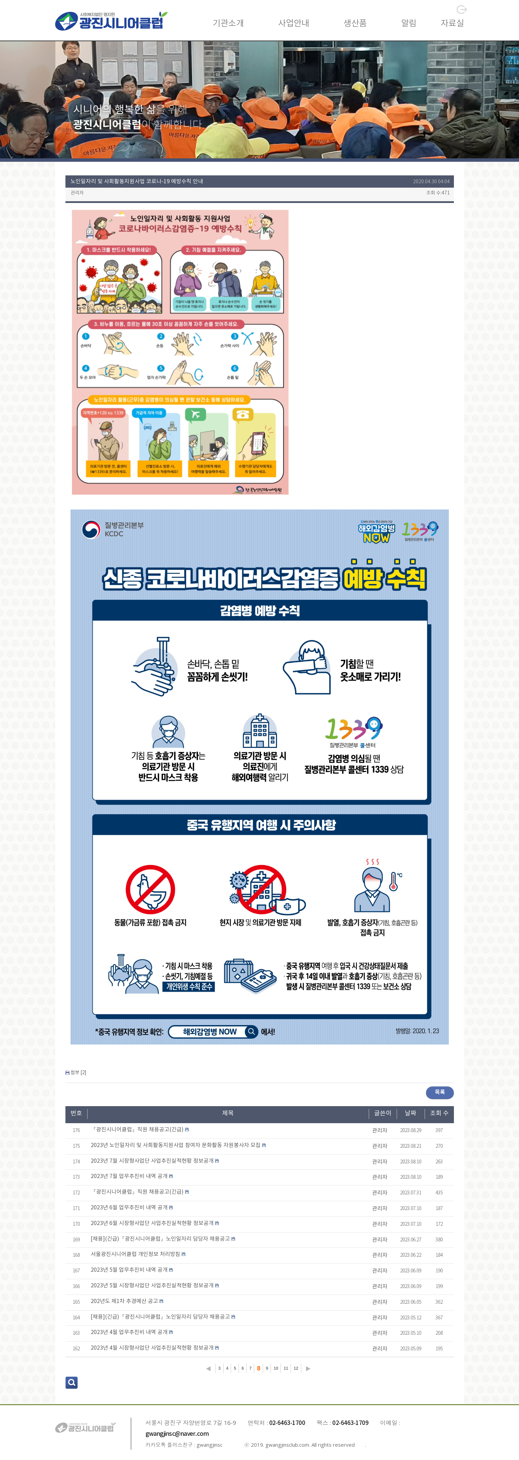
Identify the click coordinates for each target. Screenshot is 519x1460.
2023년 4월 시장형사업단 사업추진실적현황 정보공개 (152, 1348)
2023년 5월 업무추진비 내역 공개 (129, 1270)
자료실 (452, 24)
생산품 (355, 24)
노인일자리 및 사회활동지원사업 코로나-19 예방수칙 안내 (137, 181)
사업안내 (293, 24)
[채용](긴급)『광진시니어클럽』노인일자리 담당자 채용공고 (160, 1239)
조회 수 (439, 1113)
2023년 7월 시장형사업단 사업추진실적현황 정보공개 (152, 1161)
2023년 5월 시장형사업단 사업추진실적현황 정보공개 (152, 1286)
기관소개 (228, 24)
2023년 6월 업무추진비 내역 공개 (129, 1208)
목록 (440, 1092)
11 (286, 1368)
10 (276, 1368)
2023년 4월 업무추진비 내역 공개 (129, 1332)
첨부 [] (78, 1073)
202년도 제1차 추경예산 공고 (124, 1301)
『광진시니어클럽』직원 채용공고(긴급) (137, 1130)
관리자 (77, 193)
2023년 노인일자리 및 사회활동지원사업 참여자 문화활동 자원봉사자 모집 (176, 1145)
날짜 (410, 1113)
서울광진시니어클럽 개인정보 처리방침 (135, 1254)
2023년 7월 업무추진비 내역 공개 (129, 1176)
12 (296, 1368)
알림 (409, 24)
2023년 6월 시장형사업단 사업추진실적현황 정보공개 (152, 1223)
